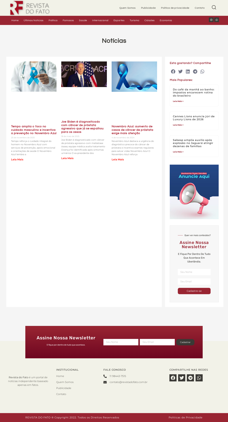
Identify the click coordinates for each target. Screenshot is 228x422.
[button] (173, 71)
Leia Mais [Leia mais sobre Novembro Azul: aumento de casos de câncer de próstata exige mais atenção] (118, 159)
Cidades (149, 20)
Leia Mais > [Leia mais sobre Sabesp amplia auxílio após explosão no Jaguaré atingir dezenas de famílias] (178, 152)
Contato (200, 8)
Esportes (119, 20)
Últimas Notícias (34, 20)
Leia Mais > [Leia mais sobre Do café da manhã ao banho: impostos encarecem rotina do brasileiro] (178, 101)
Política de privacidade (175, 8)
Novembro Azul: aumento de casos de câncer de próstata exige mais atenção (132, 130)
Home (15, 20)
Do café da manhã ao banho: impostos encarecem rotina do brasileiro (194, 92)
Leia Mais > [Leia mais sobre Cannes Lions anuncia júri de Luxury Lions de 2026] (178, 125)
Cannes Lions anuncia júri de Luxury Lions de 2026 (194, 118)
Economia (166, 20)
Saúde (83, 20)
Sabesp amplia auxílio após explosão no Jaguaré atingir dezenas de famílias (193, 143)
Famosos (68, 20)
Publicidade (148, 8)
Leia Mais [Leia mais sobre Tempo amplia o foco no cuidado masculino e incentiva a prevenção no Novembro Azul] (17, 159)
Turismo (134, 20)
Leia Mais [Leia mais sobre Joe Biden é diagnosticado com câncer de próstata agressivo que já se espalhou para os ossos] (67, 158)
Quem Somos (127, 8)
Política (53, 20)
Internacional (100, 20)
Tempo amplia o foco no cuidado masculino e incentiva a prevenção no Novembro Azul (34, 130)
